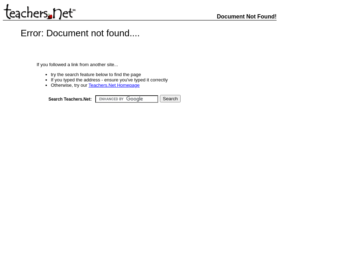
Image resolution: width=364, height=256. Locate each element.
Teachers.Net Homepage (114, 85)
